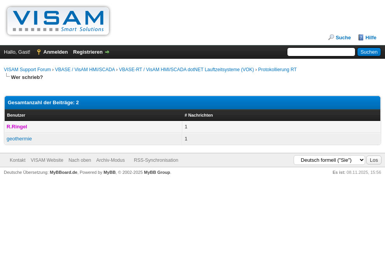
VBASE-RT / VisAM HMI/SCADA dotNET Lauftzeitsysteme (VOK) (186, 69)
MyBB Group (157, 172)
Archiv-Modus (110, 160)
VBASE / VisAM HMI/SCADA (85, 69)
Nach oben (79, 160)
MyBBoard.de (63, 172)
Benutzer (16, 115)
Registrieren (88, 52)
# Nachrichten (199, 115)
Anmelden (56, 52)
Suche (343, 37)
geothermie (19, 139)
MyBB (109, 172)
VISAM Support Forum (27, 69)
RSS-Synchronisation (156, 160)
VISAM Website (47, 160)
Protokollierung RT (277, 69)
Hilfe (371, 37)
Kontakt (18, 160)
